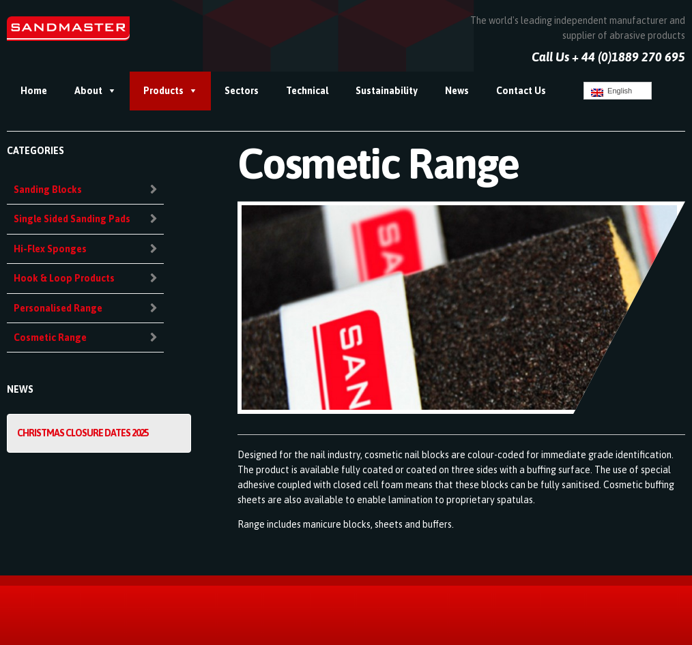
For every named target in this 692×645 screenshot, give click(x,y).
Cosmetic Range (50, 337)
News (457, 90)
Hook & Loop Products (64, 278)
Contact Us (521, 90)
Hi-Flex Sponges (50, 248)
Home (33, 90)
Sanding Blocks (48, 189)
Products (163, 90)
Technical (307, 90)
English (611, 91)
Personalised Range (58, 308)
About (88, 90)
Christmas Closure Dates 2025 (82, 432)
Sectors (242, 90)
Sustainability (387, 90)
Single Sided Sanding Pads (72, 218)
